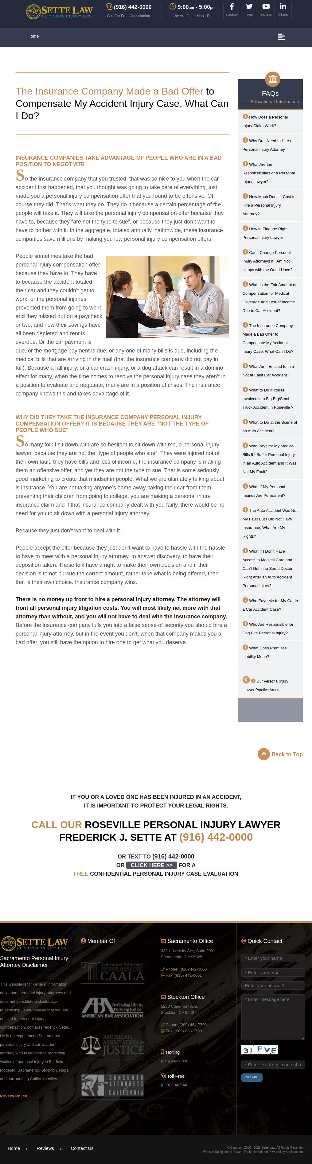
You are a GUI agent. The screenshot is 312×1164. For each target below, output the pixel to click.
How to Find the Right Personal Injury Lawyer (265, 232)
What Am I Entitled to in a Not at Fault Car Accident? (268, 370)
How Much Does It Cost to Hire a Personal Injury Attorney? (269, 204)
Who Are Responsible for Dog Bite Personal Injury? (268, 628)
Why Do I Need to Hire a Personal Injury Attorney (268, 144)
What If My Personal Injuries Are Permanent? (264, 490)
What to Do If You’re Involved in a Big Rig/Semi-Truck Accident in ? (268, 398)
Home (33, 36)
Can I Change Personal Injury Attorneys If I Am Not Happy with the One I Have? (268, 260)
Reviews (45, 1148)
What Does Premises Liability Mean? (265, 651)
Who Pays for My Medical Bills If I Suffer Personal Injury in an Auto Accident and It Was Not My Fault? (270, 458)
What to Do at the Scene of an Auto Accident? (270, 426)
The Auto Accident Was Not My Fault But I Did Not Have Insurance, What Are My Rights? (270, 523)
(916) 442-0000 (216, 837)
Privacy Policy (13, 1096)
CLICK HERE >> (152, 865)
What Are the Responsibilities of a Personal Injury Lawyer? (269, 172)
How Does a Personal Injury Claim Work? (265, 121)
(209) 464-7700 (193, 1024)
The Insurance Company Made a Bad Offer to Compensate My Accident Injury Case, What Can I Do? (268, 338)
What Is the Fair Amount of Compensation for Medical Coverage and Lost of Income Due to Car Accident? (270, 297)
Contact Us (82, 1148)
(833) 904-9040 (174, 1085)
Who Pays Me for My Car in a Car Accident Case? (270, 604)
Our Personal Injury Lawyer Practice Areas (265, 684)
